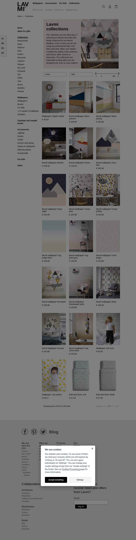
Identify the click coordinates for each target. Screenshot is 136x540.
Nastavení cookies (26, 474)
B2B (23, 523)
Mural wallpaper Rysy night (52, 210)
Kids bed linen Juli (77, 394)
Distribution (26, 510)
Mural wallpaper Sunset (53, 348)
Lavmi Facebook (25, 432)
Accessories (51, 3)
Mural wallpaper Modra (52, 163)
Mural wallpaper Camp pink (79, 210)
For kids (63, 3)
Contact (48, 10)
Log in (81, 506)
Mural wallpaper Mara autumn (79, 117)
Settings (80, 480)
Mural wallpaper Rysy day (106, 164)
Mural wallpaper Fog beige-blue (51, 256)
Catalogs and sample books (32, 499)
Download (25, 501)
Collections (74, 3)
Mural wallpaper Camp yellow (106, 210)
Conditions (26, 493)
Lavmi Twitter (43, 432)
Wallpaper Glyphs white (53, 116)
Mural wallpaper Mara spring (106, 117)
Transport (25, 459)
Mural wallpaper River (106, 302)
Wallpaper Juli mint (105, 348)
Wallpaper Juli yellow (52, 394)
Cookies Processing (71, 469)
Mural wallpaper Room (79, 163)
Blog (54, 432)
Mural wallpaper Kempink (54, 302)
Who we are (38, 10)
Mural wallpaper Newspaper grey (76, 303)
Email (76, 498)
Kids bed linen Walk (105, 394)
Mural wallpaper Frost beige (106, 256)
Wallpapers (38, 3)
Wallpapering (71, 10)
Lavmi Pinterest (34, 432)
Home (20, 16)
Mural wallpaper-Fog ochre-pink (78, 349)
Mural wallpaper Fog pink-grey (78, 256)
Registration (26, 496)
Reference (58, 10)
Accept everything (56, 480)
